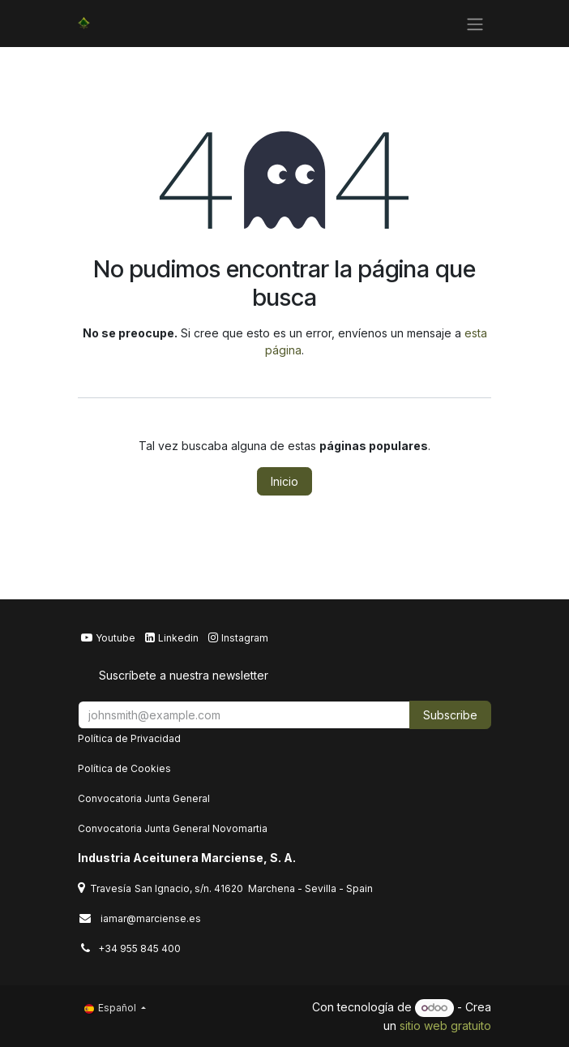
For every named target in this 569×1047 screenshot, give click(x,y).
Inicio (284, 481)
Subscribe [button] (450, 715)
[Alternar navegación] (475, 23)
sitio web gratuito (445, 1025)
